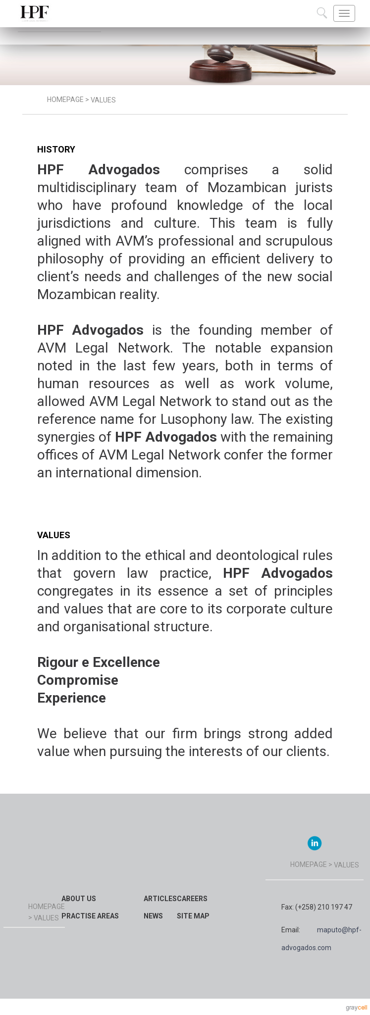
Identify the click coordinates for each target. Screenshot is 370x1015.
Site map (193, 916)
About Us (78, 899)
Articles (160, 899)
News (153, 916)
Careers (192, 899)
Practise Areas (90, 916)
